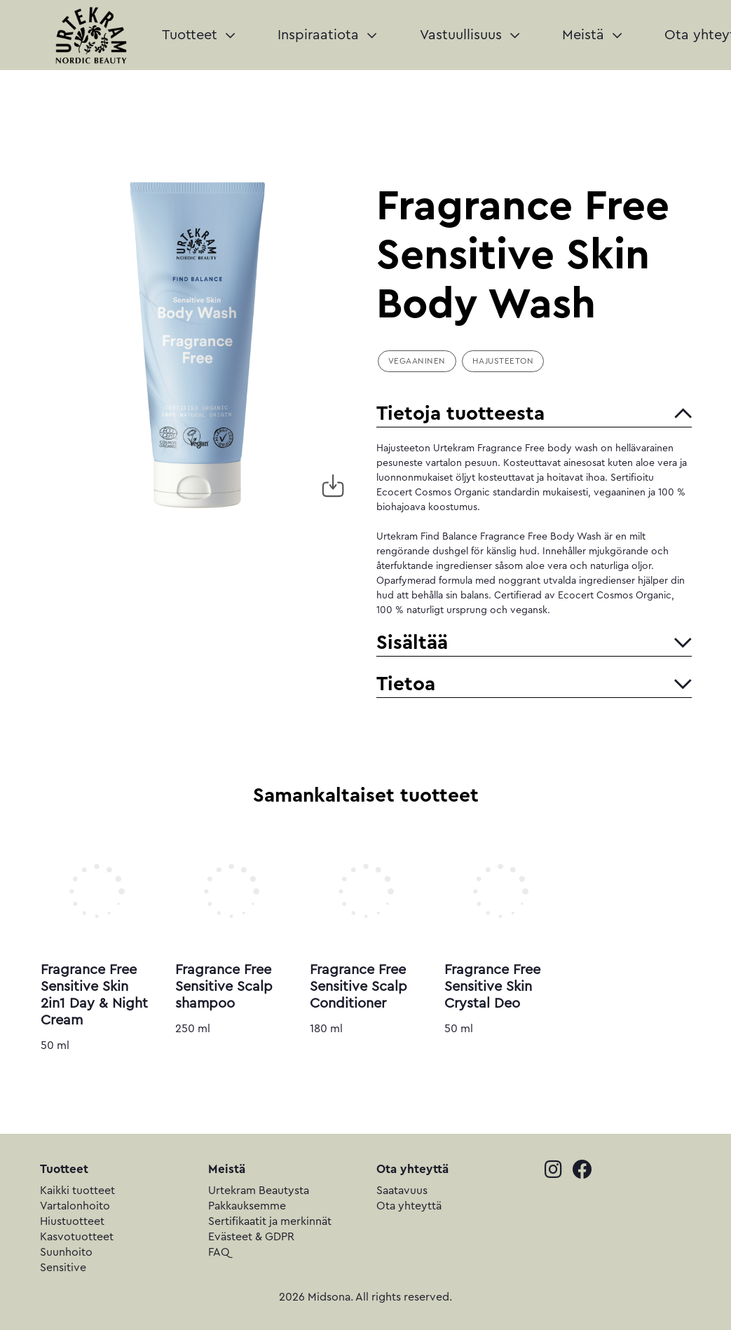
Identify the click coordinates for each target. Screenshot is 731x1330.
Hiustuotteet (72, 1221)
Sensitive (63, 1267)
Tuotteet (198, 35)
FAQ (219, 1252)
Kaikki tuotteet (77, 1190)
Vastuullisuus (469, 35)
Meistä (592, 35)
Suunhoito (66, 1252)
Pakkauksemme (247, 1206)
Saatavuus (402, 1190)
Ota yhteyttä (409, 1206)
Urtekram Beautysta (258, 1190)
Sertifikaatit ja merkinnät (270, 1221)
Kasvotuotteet (77, 1236)
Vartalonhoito (75, 1206)
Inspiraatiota (327, 35)
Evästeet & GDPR (251, 1236)
